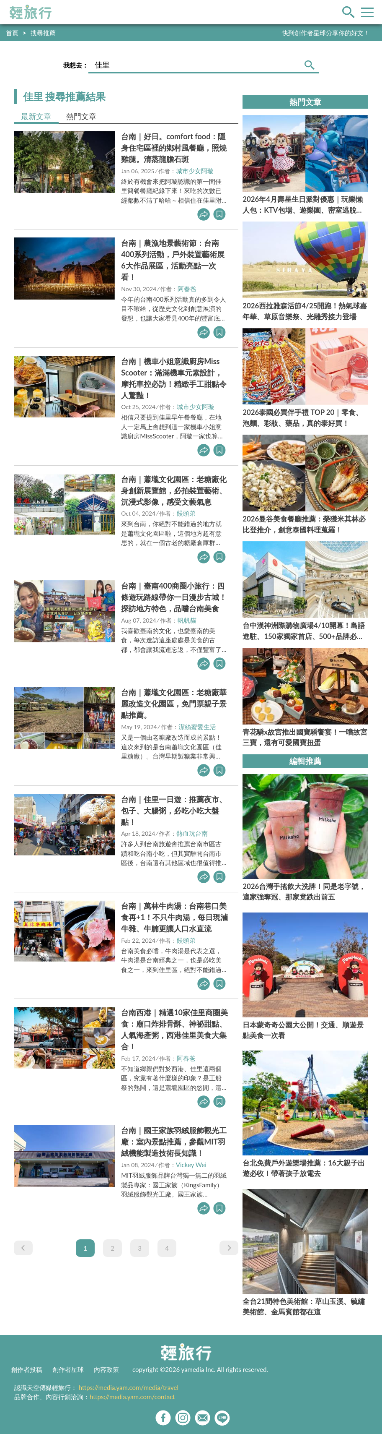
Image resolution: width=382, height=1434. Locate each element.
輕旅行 (30, 12)
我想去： (75, 65)
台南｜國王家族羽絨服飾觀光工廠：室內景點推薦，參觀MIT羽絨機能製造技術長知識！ (174, 1142)
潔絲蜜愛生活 (197, 726)
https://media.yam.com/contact (132, 1396)
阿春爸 (187, 288)
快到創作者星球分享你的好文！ (326, 33)
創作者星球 (68, 1369)
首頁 (12, 33)
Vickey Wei (191, 1164)
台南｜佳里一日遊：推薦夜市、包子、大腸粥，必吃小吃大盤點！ (174, 811)
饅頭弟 (186, 513)
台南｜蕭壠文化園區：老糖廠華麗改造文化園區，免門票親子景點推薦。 (174, 704)
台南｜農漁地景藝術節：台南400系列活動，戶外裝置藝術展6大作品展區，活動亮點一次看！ (173, 260)
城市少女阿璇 (195, 171)
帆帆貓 (187, 620)
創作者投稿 (26, 1369)
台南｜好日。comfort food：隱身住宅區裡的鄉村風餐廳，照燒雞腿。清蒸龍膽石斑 (174, 148)
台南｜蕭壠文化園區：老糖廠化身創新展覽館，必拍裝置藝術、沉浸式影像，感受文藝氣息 (174, 490)
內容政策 (106, 1369)
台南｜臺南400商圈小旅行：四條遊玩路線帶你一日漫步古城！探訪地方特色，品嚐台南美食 (174, 597)
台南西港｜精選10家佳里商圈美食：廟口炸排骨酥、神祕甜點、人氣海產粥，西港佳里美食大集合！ (174, 1029)
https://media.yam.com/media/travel (128, 1387)
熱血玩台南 (192, 833)
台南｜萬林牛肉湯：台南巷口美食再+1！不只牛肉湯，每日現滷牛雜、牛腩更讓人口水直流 (174, 917)
